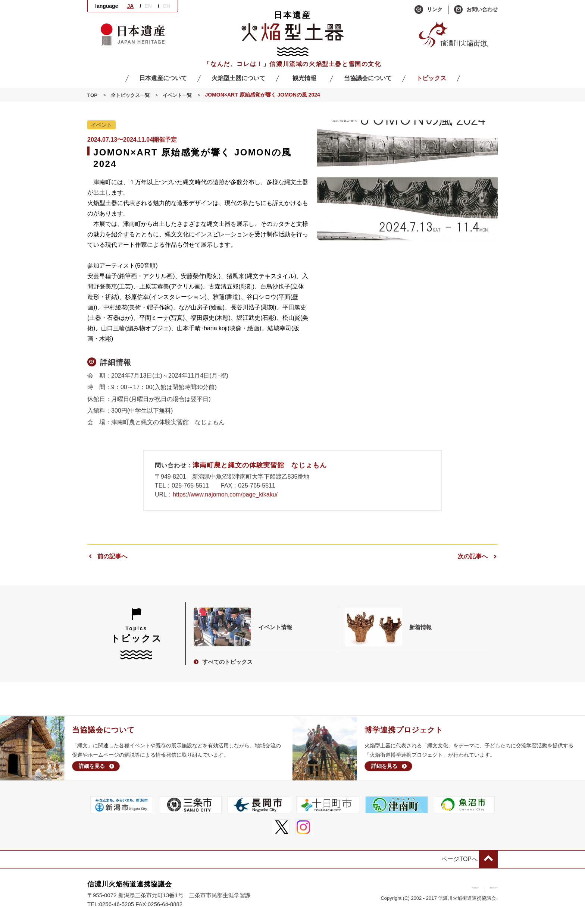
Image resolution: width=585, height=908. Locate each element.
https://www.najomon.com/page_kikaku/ (225, 494)
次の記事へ (478, 556)
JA (130, 6)
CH (166, 6)
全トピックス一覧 (132, 95)
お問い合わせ (476, 10)
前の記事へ (107, 556)
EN (147, 6)
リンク (428, 10)
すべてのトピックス (223, 660)
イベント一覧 (181, 95)
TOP (92, 95)
